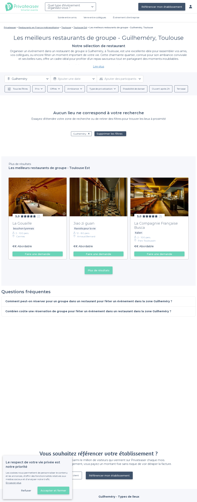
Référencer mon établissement (161, 6)
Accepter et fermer (53, 490)
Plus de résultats (98, 270)
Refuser (26, 490)
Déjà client (73, 475)
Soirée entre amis (67, 17)
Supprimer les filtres (110, 133)
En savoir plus (13, 482)
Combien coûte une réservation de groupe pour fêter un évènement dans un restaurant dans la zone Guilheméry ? (90, 311)
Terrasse (181, 88)
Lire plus (98, 66)
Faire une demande (37, 254)
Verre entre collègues (94, 17)
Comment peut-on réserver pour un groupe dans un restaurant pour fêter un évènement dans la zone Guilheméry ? (91, 301)
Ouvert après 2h (161, 88)
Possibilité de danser (134, 88)
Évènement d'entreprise (126, 17)
